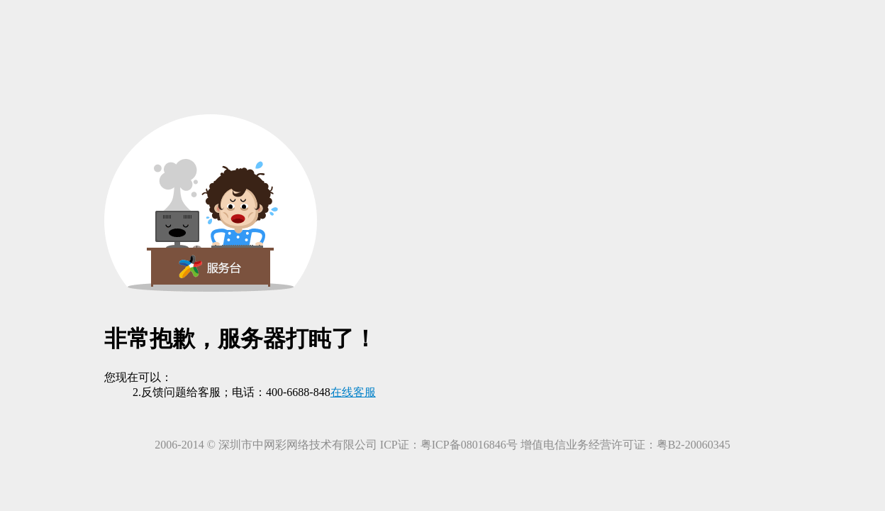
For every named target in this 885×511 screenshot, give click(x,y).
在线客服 (353, 392)
